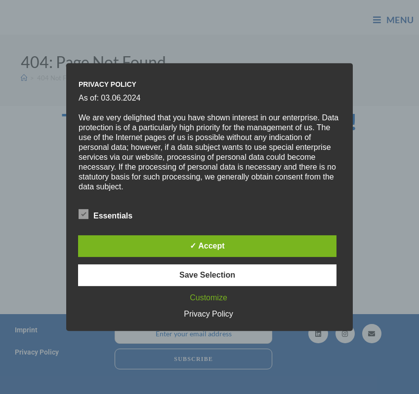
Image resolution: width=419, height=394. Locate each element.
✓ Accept (207, 246)
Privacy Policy (208, 314)
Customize (208, 297)
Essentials (105, 214)
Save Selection (207, 275)
